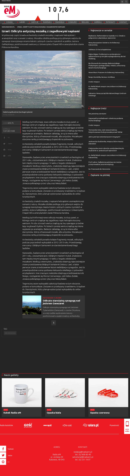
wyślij (9, 156)
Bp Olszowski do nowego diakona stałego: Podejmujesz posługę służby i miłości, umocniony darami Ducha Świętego (106, 65)
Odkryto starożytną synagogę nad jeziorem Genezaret (61, 302)
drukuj (9, 150)
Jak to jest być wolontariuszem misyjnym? (104, 137)
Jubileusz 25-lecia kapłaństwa (99, 49)
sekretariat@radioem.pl (82, 457)
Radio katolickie (6, 425)
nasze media (6, 0)
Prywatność (114, 425)
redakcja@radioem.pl (82, 452)
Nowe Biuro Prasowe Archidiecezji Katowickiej (106, 72)
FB (8, 138)
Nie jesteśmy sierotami (97, 114)
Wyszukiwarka (126, 2)
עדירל (5, 115)
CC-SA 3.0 (11, 115)
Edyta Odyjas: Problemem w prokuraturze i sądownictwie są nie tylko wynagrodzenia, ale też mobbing (107, 56)
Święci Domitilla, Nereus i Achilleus (101, 77)
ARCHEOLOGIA (10, 333)
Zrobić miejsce (94, 82)
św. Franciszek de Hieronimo (99, 169)
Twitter (10, 144)
